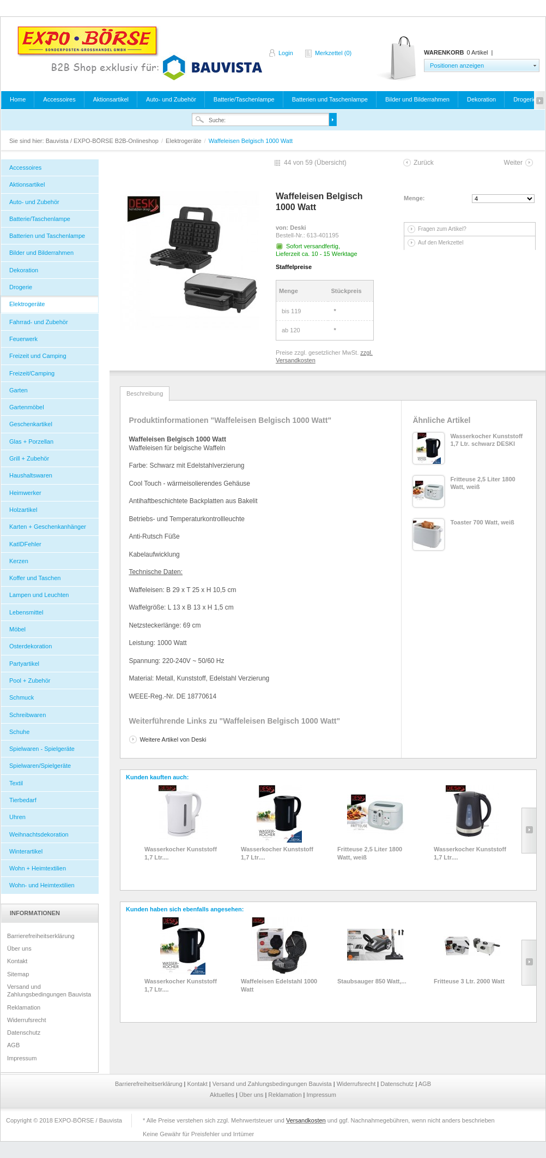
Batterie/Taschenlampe (244, 99)
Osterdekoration (30, 646)
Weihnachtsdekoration (39, 834)
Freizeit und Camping (37, 356)
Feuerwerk (23, 339)
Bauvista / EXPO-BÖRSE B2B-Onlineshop (139, 53)
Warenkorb (397, 58)
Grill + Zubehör (29, 458)
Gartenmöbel (26, 407)
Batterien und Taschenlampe (330, 99)
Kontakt (17, 961)
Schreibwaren (27, 715)
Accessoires (59, 99)
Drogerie (524, 99)
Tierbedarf (23, 800)
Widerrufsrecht (26, 1020)
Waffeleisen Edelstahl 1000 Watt (279, 985)
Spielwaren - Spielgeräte (42, 748)
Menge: (414, 198)
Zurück (424, 162)
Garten (18, 390)
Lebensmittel (26, 612)
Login (285, 53)
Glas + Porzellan (31, 441)
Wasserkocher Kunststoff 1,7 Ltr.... (180, 853)
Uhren (17, 817)
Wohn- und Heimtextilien (42, 885)
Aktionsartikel (111, 99)
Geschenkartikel (30, 424)
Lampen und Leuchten (39, 595)
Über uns (19, 948)
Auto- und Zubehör (171, 99)
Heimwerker (25, 493)
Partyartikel (24, 663)
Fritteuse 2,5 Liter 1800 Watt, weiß (369, 853)
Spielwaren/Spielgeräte (40, 765)
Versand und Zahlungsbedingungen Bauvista (49, 990)
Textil (16, 783)
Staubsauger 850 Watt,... (372, 981)
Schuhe (19, 732)
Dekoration (481, 99)
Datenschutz (23, 1032)
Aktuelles (223, 1094)
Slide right (528, 830)
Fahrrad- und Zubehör (38, 322)
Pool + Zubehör (30, 680)
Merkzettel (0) (333, 53)
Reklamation (23, 1007)
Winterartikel (26, 851)
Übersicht (330, 162)
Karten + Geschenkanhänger (47, 526)
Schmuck (21, 697)
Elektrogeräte (184, 141)
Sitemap (18, 974)
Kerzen (18, 561)
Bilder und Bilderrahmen (417, 99)
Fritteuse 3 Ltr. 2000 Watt (469, 981)
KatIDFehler (25, 544)
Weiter (513, 162)
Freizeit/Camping (31, 373)
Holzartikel (23, 509)
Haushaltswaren (30, 475)
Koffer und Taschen (34, 578)
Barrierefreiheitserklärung (41, 936)
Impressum (22, 1058)
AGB (13, 1045)
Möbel (17, 629)
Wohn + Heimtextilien (37, 868)
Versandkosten (306, 1120)
